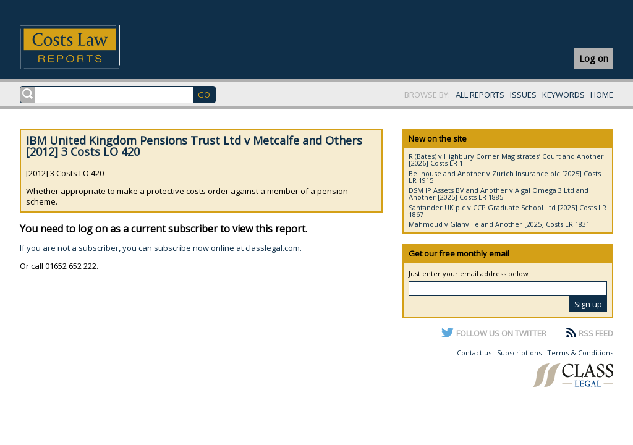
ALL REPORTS (480, 94)
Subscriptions (519, 352)
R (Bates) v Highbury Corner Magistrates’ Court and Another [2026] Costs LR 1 (506, 159)
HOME (601, 94)
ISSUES (523, 94)
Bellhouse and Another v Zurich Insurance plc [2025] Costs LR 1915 (505, 177)
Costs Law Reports (84, 47)
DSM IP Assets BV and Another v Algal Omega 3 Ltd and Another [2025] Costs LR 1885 (498, 193)
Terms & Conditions (580, 352)
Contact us (474, 352)
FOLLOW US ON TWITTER (501, 333)
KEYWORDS (563, 94)
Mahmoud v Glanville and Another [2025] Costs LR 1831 (499, 224)
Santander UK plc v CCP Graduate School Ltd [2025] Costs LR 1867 (507, 211)
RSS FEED (596, 333)
